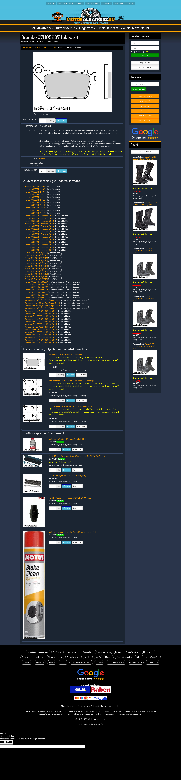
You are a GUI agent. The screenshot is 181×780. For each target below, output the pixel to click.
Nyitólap (51, 3)
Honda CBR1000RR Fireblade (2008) (39, 221)
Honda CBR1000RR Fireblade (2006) (39, 216)
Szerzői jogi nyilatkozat (116, 662)
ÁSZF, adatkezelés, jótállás (81, 662)
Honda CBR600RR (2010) (35, 194)
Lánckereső (145, 106)
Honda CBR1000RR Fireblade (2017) (39, 245)
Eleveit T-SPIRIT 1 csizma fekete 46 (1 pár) (145, 158)
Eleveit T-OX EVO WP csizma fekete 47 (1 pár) (144, 250)
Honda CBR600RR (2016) (35, 210)
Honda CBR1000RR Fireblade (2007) (39, 218)
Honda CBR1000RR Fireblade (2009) (39, 224)
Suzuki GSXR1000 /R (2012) (36, 261)
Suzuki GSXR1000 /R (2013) (36, 263)
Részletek (81, 375)
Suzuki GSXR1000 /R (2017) (36, 274)
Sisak (101, 28)
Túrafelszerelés (66, 28)
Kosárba (62, 121)
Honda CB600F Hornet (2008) (37, 284)
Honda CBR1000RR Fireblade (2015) (39, 239)
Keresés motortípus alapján (38, 652)
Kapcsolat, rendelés (65, 3)
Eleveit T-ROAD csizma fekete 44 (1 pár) (145, 204)
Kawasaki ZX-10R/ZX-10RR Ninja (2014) (41, 319)
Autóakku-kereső (73, 657)
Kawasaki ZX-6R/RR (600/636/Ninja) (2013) (42, 300)
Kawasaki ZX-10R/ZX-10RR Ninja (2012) (41, 314)
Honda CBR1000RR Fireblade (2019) (39, 250)
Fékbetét (52, 48)
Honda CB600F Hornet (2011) (37, 292)
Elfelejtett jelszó (145, 68)
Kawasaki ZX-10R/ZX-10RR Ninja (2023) (41, 343)
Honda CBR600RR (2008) (35, 189)
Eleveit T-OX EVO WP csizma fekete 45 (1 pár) (144, 346)
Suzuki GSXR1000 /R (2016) (36, 271)
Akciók (125, 28)
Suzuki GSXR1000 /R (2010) (36, 255)
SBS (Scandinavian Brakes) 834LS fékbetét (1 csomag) (71, 406)
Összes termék (28, 48)
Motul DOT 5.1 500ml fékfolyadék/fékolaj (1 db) (68, 439)
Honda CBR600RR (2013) (35, 202)
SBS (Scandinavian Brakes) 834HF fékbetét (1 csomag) (71, 380)
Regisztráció (145, 63)
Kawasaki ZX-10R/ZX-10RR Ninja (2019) (41, 332)
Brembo (42, 159)
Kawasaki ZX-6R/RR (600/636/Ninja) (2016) (42, 308)
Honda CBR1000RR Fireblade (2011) (39, 229)
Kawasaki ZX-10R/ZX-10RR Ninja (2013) (41, 316)
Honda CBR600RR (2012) (35, 200)
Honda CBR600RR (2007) (35, 187)
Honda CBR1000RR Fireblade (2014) (39, 237)
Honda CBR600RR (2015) (35, 208)
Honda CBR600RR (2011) (35, 197)
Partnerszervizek (135, 662)
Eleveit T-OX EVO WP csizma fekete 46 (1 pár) (144, 298)
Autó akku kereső (145, 121)
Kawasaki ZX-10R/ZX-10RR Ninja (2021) (41, 337)
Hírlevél (79, 3)
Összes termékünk (145, 96)
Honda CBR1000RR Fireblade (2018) (39, 247)
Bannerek (62, 662)
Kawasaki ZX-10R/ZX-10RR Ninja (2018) (41, 329)
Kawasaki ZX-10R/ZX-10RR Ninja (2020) (41, 335)
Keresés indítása (138, 89)
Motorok (138, 28)
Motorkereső (145, 101)
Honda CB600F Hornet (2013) (37, 298)
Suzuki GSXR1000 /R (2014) (36, 266)
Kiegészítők (87, 28)
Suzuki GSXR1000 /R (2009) (36, 253)
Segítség (99, 662)
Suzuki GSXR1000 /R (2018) (36, 277)
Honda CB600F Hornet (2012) (37, 295)
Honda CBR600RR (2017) (35, 213)
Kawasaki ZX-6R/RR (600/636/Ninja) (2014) (42, 303)
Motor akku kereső (145, 116)
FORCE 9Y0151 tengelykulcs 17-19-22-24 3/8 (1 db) (70, 498)
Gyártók (130, 3)
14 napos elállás (153, 662)
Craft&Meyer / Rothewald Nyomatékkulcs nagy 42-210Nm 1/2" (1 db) (77, 456)
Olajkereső (26, 657)
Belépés (145, 55)
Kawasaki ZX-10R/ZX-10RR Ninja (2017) (41, 327)
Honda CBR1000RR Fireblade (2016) (39, 242)
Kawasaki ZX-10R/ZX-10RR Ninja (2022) (41, 340)
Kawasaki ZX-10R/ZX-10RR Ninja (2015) (41, 322)
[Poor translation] (9, 742)
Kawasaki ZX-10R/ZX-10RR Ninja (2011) (41, 311)
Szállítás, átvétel (92, 3)
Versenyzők (118, 3)
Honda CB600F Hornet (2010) (37, 290)
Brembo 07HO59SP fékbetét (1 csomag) (65, 355)
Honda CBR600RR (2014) (35, 205)
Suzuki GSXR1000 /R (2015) (36, 269)
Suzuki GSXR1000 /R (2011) (36, 258)
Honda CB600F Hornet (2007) (37, 282)
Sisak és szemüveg (103, 652)
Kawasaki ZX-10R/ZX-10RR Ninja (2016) (41, 324)
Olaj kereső (145, 111)
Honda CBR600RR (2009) (35, 192)
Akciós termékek (132, 652)
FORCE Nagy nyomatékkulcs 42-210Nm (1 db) (67, 476)
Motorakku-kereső (55, 657)
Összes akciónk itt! (145, 152)
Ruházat (112, 28)
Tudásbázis (106, 3)
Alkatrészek (45, 28)
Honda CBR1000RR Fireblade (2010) (39, 226)
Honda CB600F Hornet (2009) (37, 287)
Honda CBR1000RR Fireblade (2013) (39, 234)
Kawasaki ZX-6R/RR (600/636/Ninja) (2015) (42, 306)
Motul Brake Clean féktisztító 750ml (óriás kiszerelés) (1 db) (73, 532)
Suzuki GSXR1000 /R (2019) (36, 279)
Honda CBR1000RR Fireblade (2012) (39, 231)
